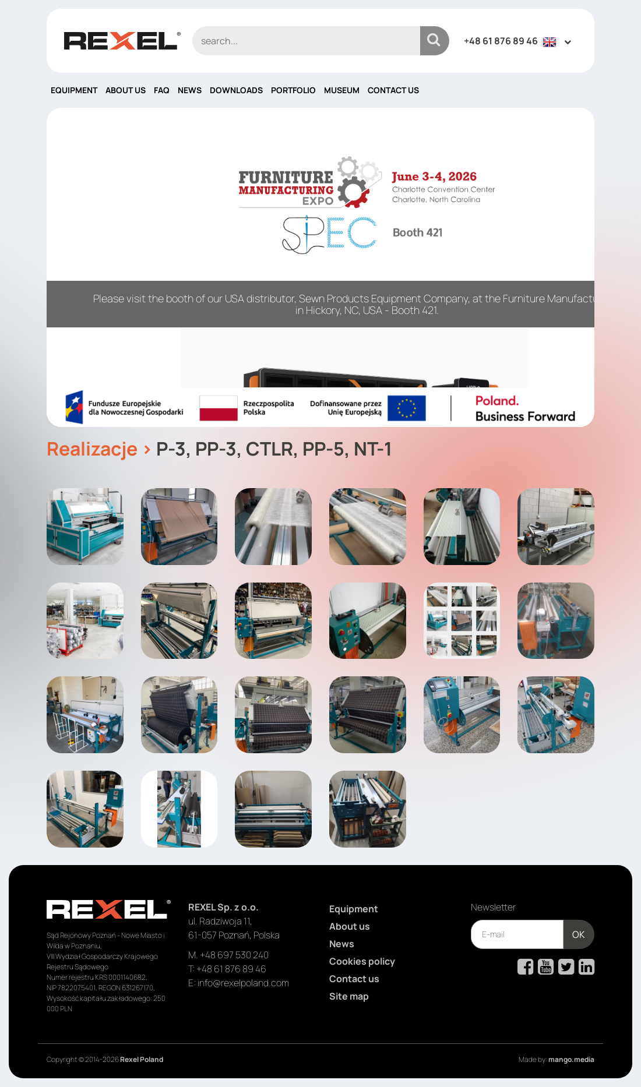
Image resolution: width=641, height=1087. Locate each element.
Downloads (236, 90)
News (190, 90)
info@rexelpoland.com (243, 982)
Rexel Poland (141, 1059)
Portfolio (293, 90)
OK (578, 934)
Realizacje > (100, 448)
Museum (342, 90)
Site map (349, 996)
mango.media (571, 1059)
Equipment (74, 90)
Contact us (393, 90)
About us (125, 90)
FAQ (162, 90)
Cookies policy (362, 961)
